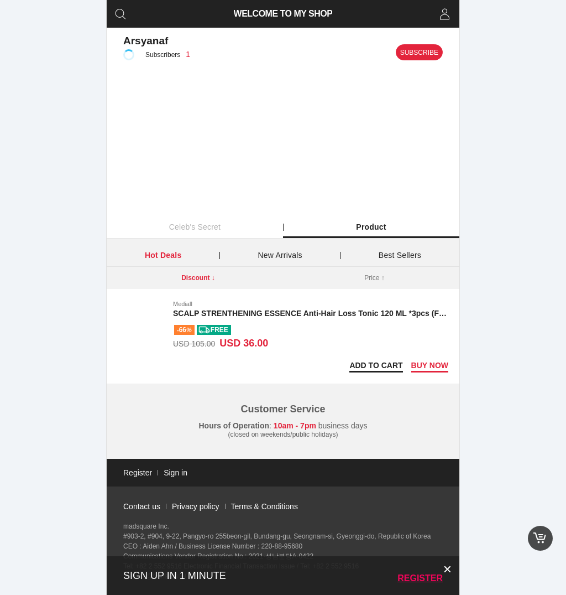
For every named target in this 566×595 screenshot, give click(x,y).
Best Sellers (400, 255)
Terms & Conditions (264, 506)
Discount (198, 278)
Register (420, 578)
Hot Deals (163, 255)
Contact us (141, 506)
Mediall (182, 304)
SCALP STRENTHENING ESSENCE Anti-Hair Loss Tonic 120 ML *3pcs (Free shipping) (330, 313)
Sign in (175, 472)
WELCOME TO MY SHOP (283, 13)
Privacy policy (195, 506)
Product (371, 227)
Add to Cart (375, 365)
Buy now (429, 365)
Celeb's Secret (195, 227)
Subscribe (419, 52)
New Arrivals (280, 255)
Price (374, 278)
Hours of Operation (234, 425)
